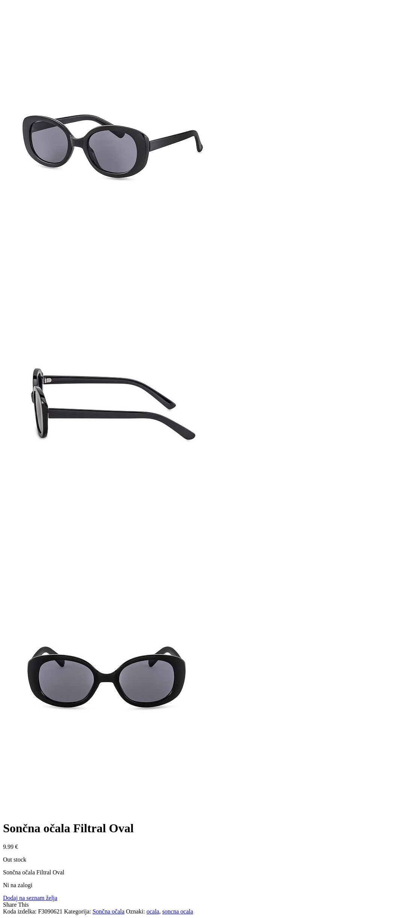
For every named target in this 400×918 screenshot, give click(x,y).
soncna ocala (177, 911)
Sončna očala (108, 911)
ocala (153, 911)
